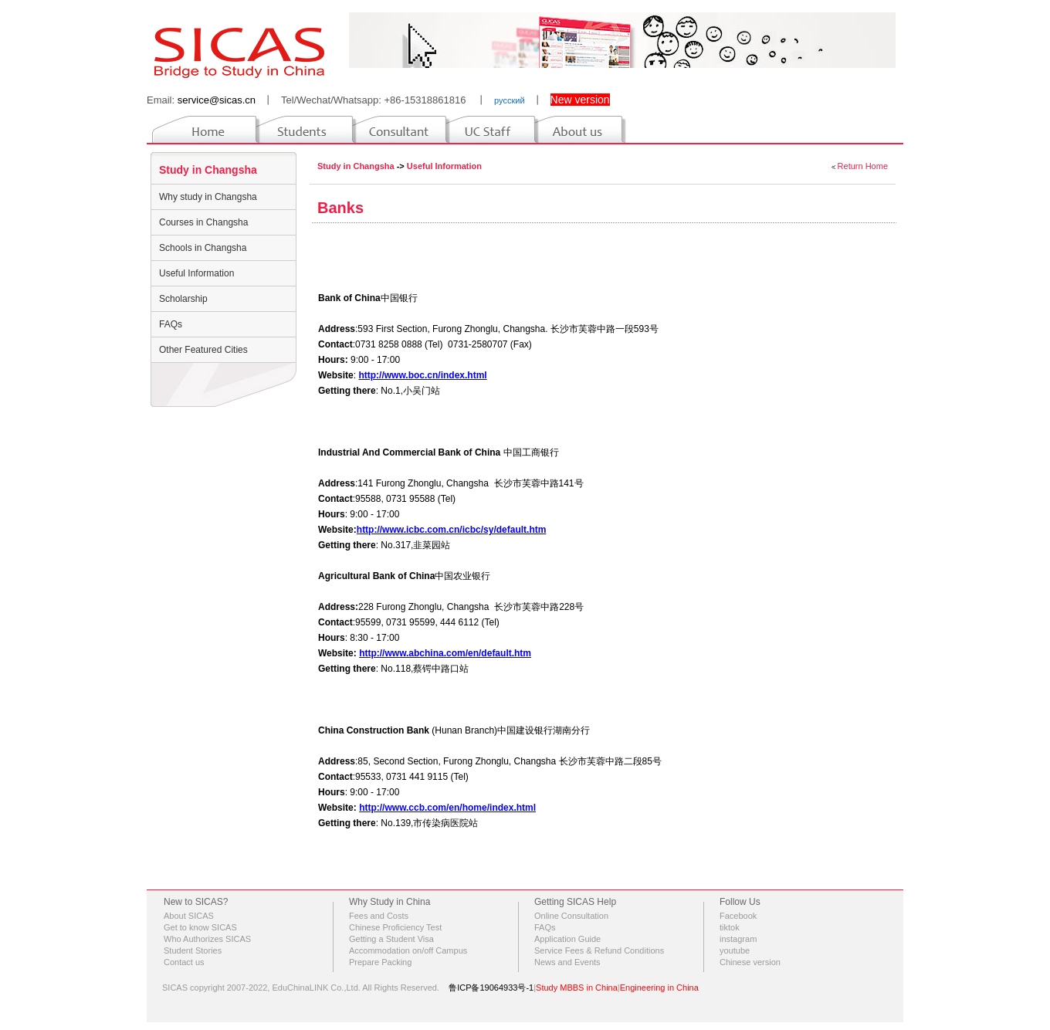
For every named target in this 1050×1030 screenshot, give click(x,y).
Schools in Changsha (202, 247)
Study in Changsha (208, 170)
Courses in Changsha (203, 222)
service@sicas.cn (217, 100)
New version (580, 99)
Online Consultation (571, 915)
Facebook (738, 915)
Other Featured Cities (203, 349)
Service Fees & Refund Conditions (599, 950)
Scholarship (183, 298)
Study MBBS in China (577, 987)
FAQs (170, 324)
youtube (735, 950)
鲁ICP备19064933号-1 (491, 987)
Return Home (863, 166)
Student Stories (193, 950)
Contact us (184, 962)
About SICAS (189, 915)
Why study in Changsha (208, 196)
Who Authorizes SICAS (207, 939)
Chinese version (750, 962)
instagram (738, 939)
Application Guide (567, 939)
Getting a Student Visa (391, 939)
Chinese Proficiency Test (395, 927)
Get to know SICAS (200, 927)
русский (509, 100)
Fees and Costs (378, 915)
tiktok (730, 927)
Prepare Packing (380, 962)
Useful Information (196, 273)
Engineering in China (659, 987)
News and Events (567, 962)
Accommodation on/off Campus (408, 950)
